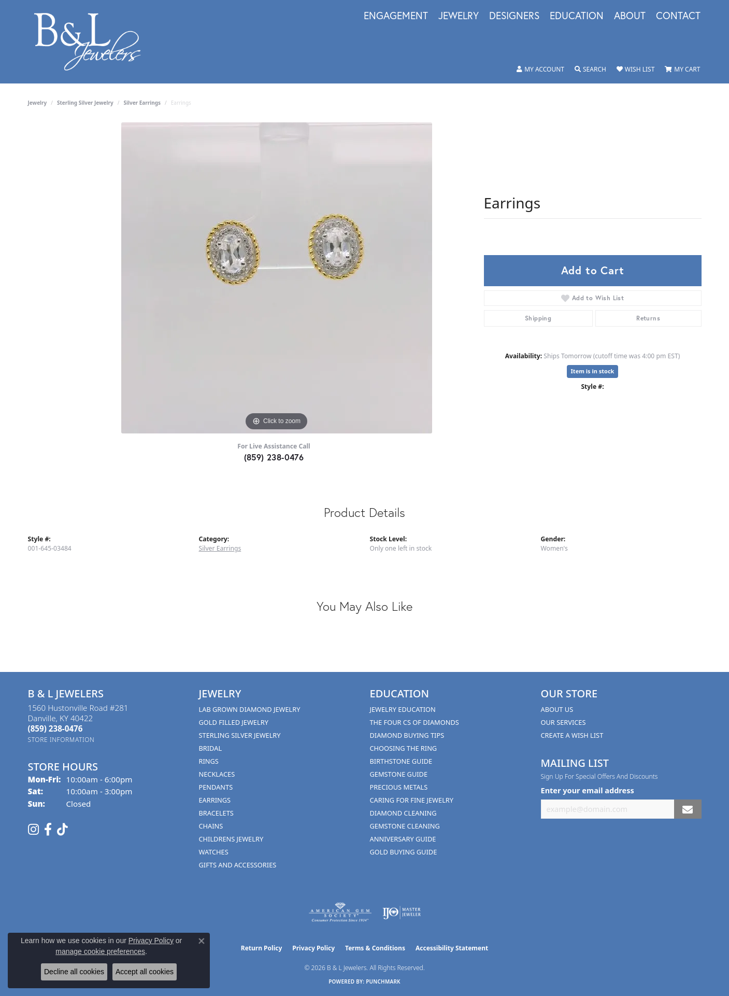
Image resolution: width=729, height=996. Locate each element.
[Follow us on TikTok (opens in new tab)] (62, 829)
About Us (557, 709)
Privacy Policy (313, 948)
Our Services (563, 722)
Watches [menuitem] (213, 852)
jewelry (37, 102)
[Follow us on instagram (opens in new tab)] (33, 829)
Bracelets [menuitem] (216, 813)
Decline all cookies (74, 971)
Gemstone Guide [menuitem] (399, 774)
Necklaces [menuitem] (217, 774)
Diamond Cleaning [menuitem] (403, 813)
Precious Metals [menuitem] (399, 787)
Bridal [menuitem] (210, 748)
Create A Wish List (572, 735)
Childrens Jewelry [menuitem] (231, 839)
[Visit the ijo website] (401, 912)
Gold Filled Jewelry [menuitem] (233, 722)
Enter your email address (587, 790)
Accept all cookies (145, 971)
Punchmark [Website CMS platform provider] (383, 981)
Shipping (538, 318)
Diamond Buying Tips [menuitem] (407, 735)
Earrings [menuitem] (215, 800)
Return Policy (261, 948)
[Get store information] (61, 739)
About (630, 16)
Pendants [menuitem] (216, 787)
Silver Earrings (142, 102)
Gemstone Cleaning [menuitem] (405, 826)
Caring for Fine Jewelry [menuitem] (412, 800)
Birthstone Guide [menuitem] (401, 761)
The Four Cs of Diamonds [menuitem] (414, 722)
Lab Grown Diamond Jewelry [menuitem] (250, 709)
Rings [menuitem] (209, 761)
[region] (276, 277)
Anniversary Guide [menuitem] (403, 839)
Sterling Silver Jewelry (85, 102)
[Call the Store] (55, 728)
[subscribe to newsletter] (687, 809)
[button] (540, 69)
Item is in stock (592, 371)
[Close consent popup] (201, 941)
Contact (678, 16)
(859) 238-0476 (274, 457)
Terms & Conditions (375, 948)
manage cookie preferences (100, 951)
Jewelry (458, 16)
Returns (648, 318)
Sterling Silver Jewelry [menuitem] (240, 735)
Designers (514, 16)
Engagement (396, 16)
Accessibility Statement (452, 948)
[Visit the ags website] (340, 912)
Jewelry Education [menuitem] (403, 709)
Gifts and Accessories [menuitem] (238, 864)
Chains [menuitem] (211, 826)
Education (577, 16)
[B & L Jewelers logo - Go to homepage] (93, 41)
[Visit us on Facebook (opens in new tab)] (48, 829)
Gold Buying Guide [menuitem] (403, 852)
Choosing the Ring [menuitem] (403, 748)
